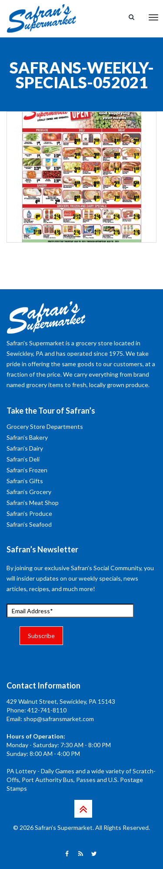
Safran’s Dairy (25, 448)
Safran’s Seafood (29, 524)
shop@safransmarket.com (58, 718)
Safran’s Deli (23, 459)
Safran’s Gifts (25, 481)
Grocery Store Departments (45, 426)
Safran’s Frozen (27, 470)
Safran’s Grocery (29, 491)
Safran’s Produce (29, 513)
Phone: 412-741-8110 (37, 710)
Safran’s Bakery (27, 437)
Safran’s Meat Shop (33, 502)
